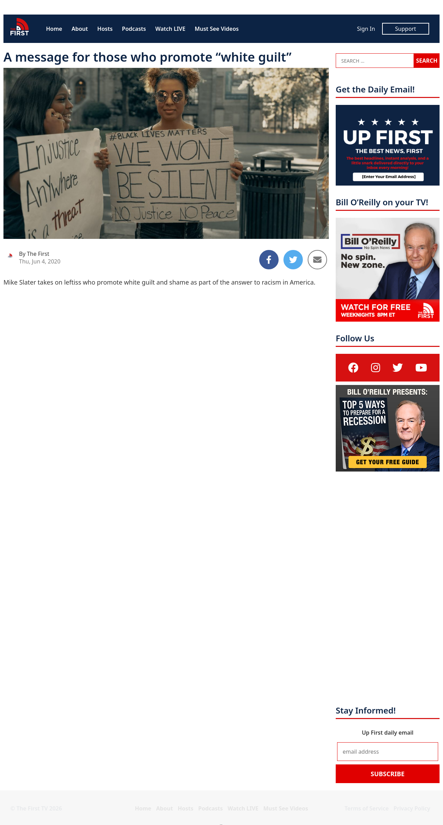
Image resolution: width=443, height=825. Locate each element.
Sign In (366, 29)
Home (54, 29)
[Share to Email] (317, 259)
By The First (34, 254)
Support (405, 29)
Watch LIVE (170, 29)
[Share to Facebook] (269, 259)
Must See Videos (217, 29)
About (80, 29)
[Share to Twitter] (293, 259)
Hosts (104, 29)
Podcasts (134, 29)
